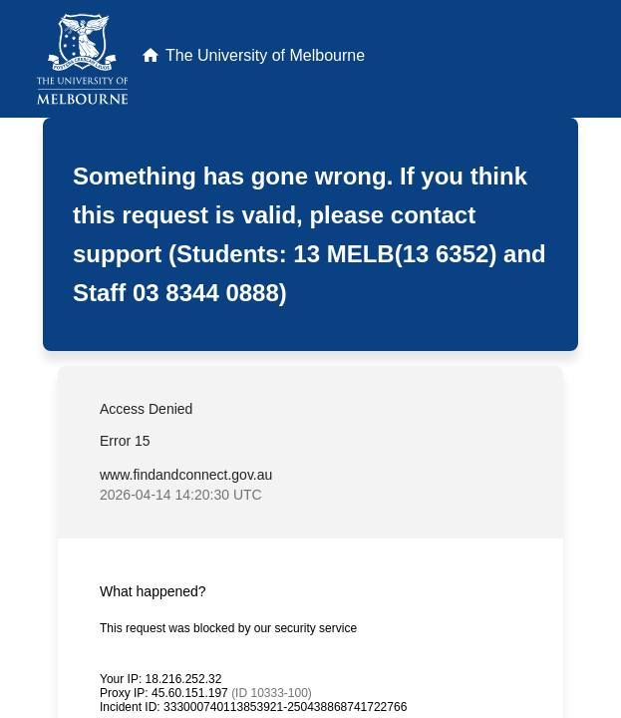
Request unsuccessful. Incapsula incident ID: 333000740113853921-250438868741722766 (310, 359)
